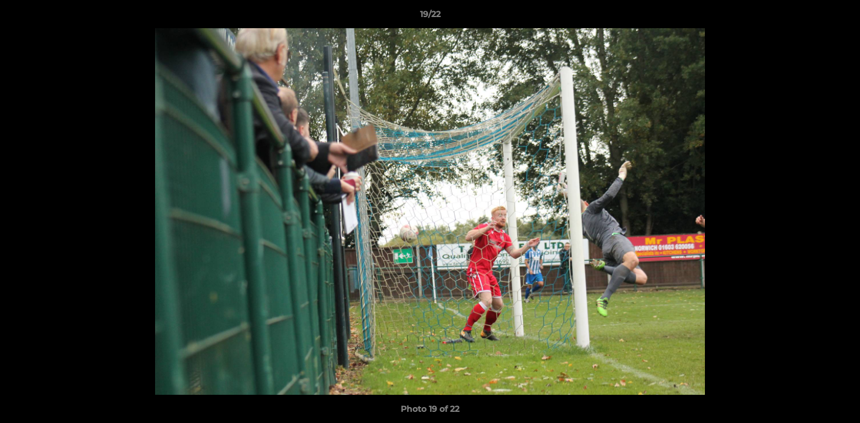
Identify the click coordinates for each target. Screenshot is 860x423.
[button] (839, 17)
